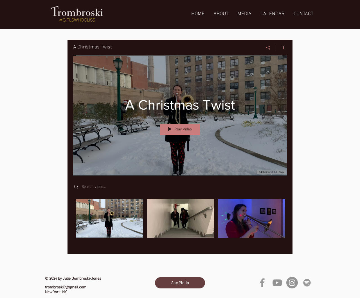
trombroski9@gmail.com (65, 287)
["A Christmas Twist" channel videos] (180, 222)
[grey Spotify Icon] (307, 282)
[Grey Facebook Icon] (262, 282)
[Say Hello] (180, 282)
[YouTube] (277, 282)
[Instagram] (292, 282)
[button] (244, 14)
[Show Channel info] (281, 47)
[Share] (268, 47)
